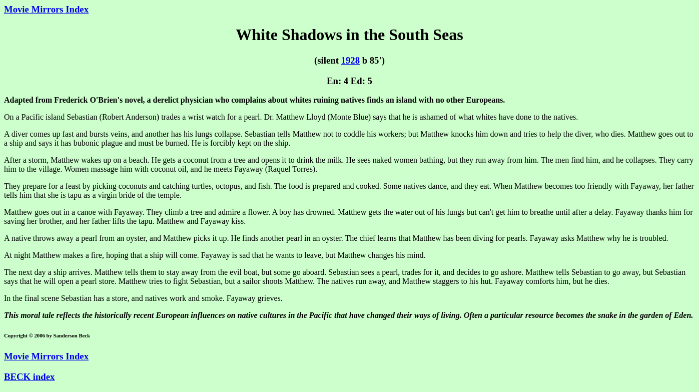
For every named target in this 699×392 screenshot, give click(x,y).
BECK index (29, 376)
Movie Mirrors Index (46, 9)
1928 (350, 60)
